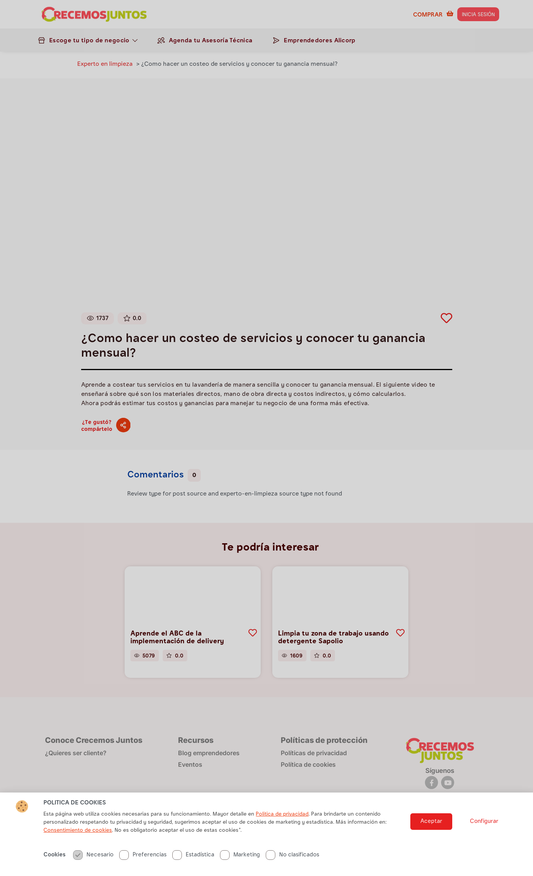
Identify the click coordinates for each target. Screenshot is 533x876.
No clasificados (292, 861)
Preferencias (143, 861)
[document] (266, 438)
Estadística (193, 861)
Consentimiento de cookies (77, 837)
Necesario (93, 861)
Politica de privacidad (282, 821)
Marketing (240, 861)
